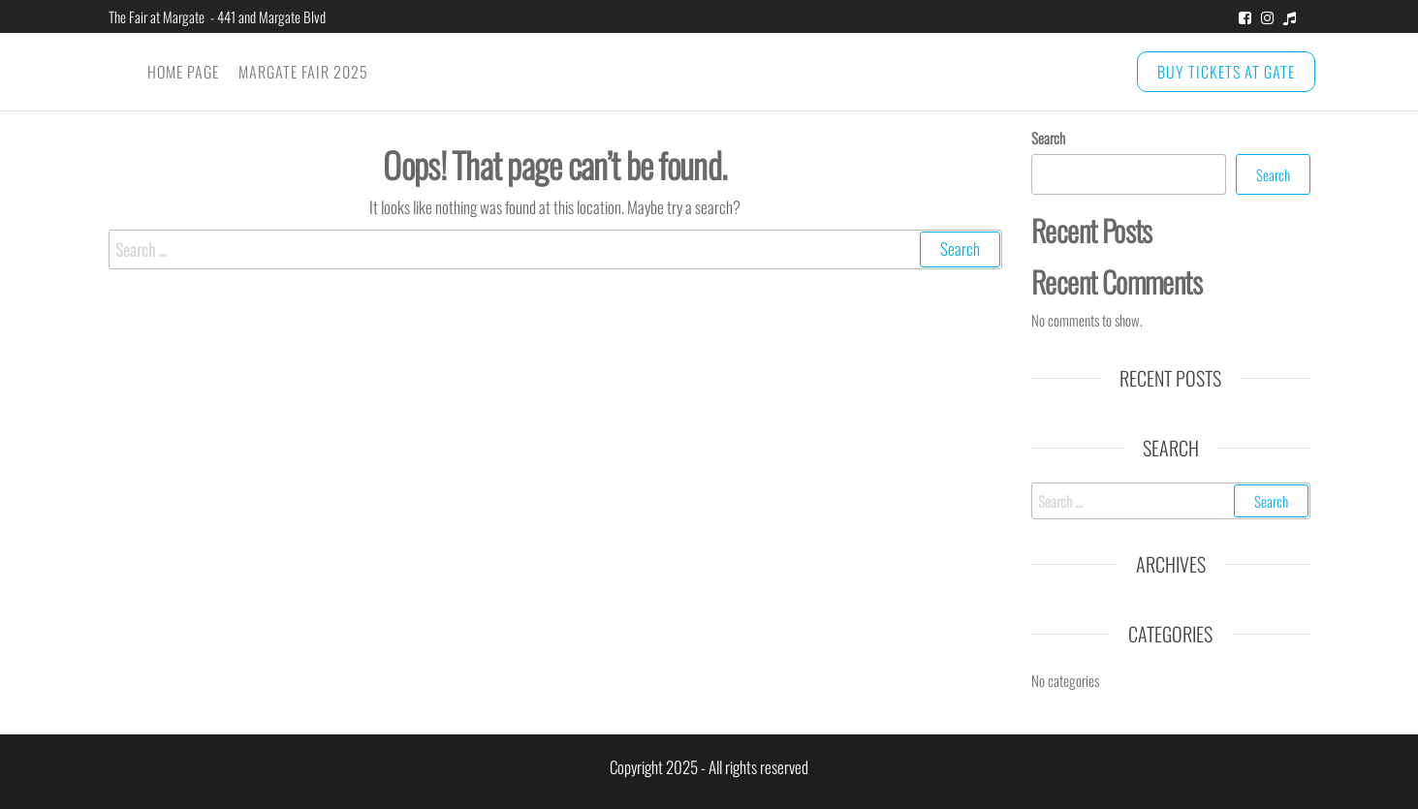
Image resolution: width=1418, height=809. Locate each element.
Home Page (183, 71)
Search (1048, 137)
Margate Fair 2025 (303, 71)
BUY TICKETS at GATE (1226, 71)
